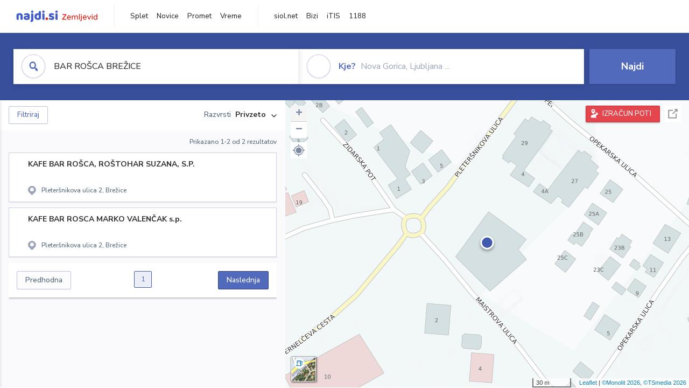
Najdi (632, 66)
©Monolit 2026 (621, 382)
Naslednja (243, 280)
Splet (139, 16)
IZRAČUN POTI (626, 114)
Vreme (231, 16)
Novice (168, 16)
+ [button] (299, 114)
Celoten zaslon (673, 114)
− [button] (299, 130)
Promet (199, 16)
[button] (299, 150)
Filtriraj (28, 115)
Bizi (312, 16)
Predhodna (43, 280)
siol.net (286, 16)
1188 (357, 16)
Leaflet (588, 382)
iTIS (333, 16)
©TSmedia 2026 (664, 382)
